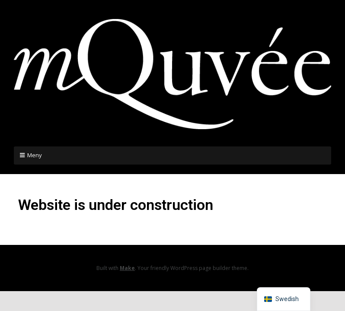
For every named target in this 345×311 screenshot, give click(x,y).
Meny (34, 155)
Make (127, 268)
